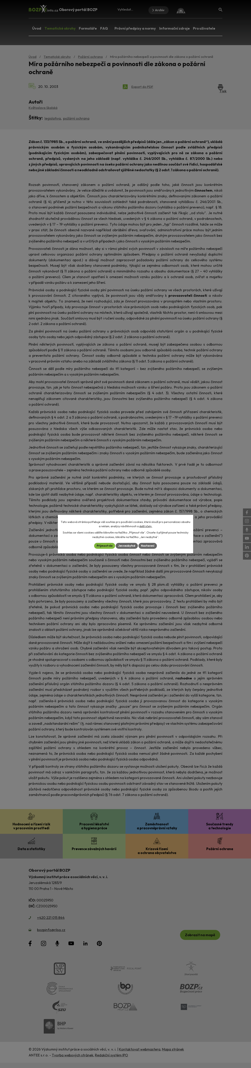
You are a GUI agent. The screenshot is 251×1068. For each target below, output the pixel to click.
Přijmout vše (103, 545)
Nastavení (149, 545)
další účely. (145, 526)
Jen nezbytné (127, 545)
